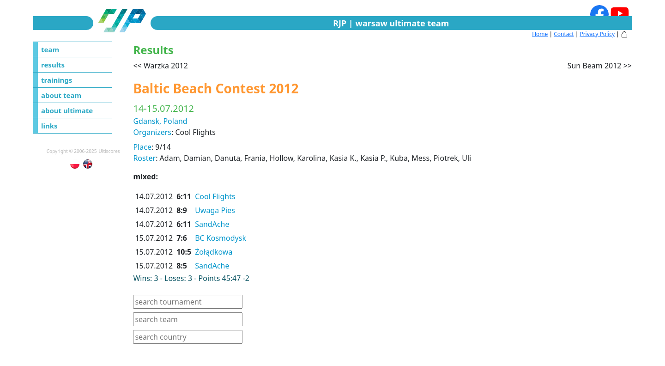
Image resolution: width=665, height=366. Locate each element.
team (50, 49)
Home (540, 34)
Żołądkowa (213, 252)
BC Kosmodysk (220, 238)
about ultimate (67, 110)
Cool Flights (215, 196)
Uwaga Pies (215, 210)
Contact (564, 34)
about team (61, 95)
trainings (56, 80)
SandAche (212, 224)
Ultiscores (109, 151)
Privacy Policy (597, 34)
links (49, 125)
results (53, 64)
